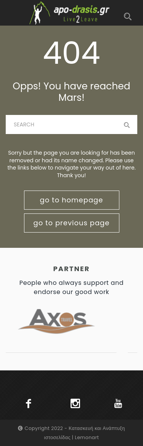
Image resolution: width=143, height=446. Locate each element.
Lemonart (87, 437)
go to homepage (71, 200)
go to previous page (72, 223)
